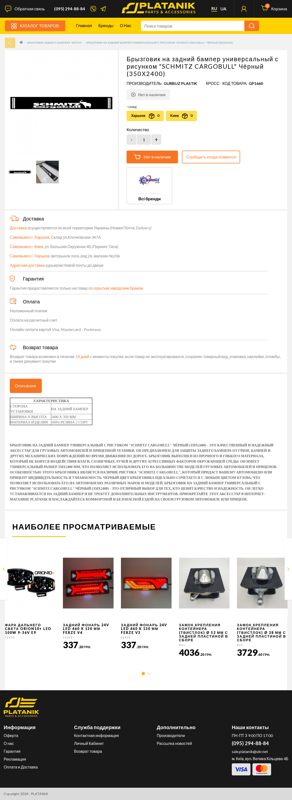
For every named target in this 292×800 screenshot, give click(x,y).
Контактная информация (96, 735)
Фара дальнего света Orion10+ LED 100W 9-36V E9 (28, 629)
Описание (25, 385)
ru (214, 8)
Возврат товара (88, 751)
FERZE (10, 637)
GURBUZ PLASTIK (180, 83)
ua (223, 8)
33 (10, 43)
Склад (132, 107)
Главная (84, 25)
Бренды (106, 25)
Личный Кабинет (89, 743)
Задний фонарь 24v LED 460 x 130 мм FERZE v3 (144, 629)
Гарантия (12, 751)
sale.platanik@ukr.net (250, 751)
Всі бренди (149, 198)
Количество (138, 129)
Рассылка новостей (174, 743)
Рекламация (15, 759)
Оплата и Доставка (21, 767)
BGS (182, 644)
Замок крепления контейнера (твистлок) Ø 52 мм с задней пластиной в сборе (203, 632)
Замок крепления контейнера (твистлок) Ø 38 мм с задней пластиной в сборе (261, 632)
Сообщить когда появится (211, 156)
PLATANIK (39, 794)
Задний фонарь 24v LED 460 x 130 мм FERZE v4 (86, 629)
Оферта (11, 735)
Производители (171, 735)
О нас (125, 25)
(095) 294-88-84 (69, 8)
